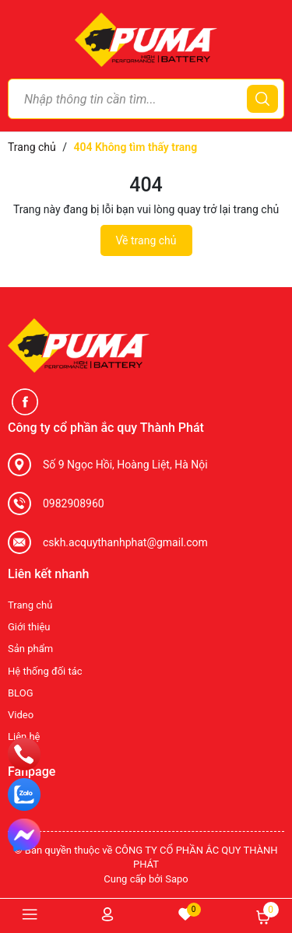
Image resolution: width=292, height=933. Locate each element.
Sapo (176, 879)
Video (20, 715)
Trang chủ (30, 605)
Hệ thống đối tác (45, 671)
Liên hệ (24, 736)
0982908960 (73, 503)
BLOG (20, 693)
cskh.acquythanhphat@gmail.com (125, 542)
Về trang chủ (146, 240)
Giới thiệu (29, 627)
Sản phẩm (30, 648)
